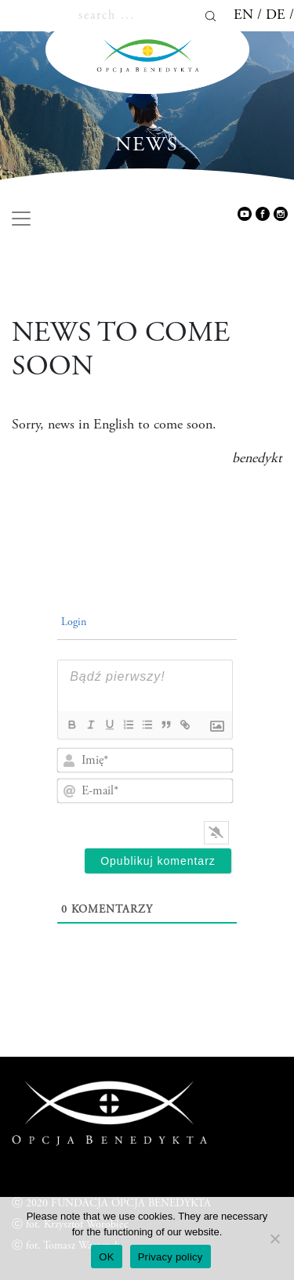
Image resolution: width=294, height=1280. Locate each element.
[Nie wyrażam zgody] (274, 1238)
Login (72, 622)
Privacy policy (170, 1257)
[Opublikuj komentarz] (158, 860)
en (243, 16)
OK (106, 1257)
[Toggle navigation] (21, 218)
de (275, 16)
